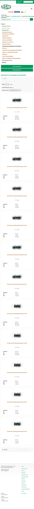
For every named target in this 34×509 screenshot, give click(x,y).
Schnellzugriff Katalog (19, 2)
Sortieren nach (5, 90)
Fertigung (23, 481)
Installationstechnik (15, 16)
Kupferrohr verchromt (7, 42)
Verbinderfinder (24, 476)
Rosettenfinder (24, 474)
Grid (11, 87)
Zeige (3, 84)
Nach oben (23, 493)
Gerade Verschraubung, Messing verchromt (17, 107)
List (13, 87)
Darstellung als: (6, 87)
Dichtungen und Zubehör (8, 34)
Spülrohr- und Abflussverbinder (10, 52)
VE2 (4, 118)
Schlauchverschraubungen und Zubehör (12, 50)
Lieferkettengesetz (25, 489)
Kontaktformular (4, 501)
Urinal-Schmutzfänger (7, 56)
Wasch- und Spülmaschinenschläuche (11, 58)
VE (3, 117)
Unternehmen (24, 468)
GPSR (22, 491)
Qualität (23, 479)
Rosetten (4, 48)
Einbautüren (5, 36)
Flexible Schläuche (7, 38)
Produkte (7, 16)
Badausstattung (6, 28)
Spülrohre (4, 54)
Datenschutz (24, 487)
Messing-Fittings (6, 44)
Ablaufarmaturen (6, 26)
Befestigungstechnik (7, 60)
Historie (23, 470)
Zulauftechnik (5, 30)
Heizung (4, 62)
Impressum (23, 485)
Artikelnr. (5, 115)
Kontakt (23, 483)
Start (3, 16)
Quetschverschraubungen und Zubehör (11, 46)
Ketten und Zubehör (7, 40)
